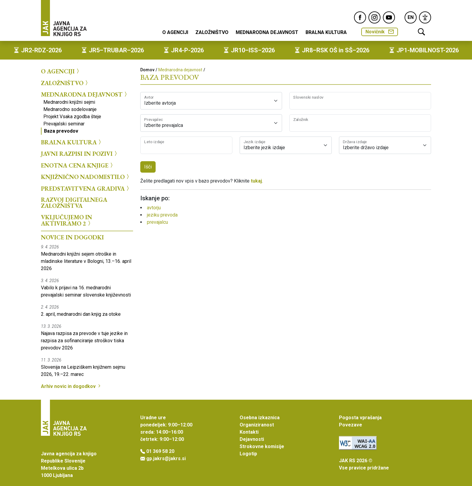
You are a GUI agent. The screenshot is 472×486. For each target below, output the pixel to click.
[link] (425, 17)
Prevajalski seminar (64, 124)
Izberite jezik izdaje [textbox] (264, 147)
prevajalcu (157, 222)
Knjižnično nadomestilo (86, 177)
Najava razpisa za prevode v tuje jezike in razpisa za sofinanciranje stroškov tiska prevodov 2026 (84, 341)
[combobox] (211, 100)
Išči (148, 167)
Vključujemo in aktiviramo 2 (66, 220)
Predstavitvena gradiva (86, 188)
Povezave (350, 425)
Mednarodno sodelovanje (70, 109)
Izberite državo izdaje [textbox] (366, 147)
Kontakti (249, 432)
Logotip (248, 454)
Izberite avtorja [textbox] (160, 103)
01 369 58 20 (160, 451)
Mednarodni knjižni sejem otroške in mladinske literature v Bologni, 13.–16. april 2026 (86, 261)
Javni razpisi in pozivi (80, 154)
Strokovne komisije (262, 446)
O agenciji (175, 32)
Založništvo (211, 32)
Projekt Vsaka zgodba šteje (72, 116)
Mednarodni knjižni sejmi (69, 102)
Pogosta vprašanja (360, 417)
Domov (147, 69)
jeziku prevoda (162, 215)
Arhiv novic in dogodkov (71, 386)
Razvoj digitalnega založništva (74, 203)
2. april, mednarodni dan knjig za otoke (81, 314)
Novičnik (379, 32)
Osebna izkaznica (260, 417)
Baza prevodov (61, 131)
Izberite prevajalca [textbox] (163, 125)
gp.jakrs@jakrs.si (166, 458)
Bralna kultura (326, 32)
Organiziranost (257, 425)
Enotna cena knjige (77, 165)
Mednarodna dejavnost (267, 32)
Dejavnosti (252, 439)
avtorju (154, 208)
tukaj (256, 181)
